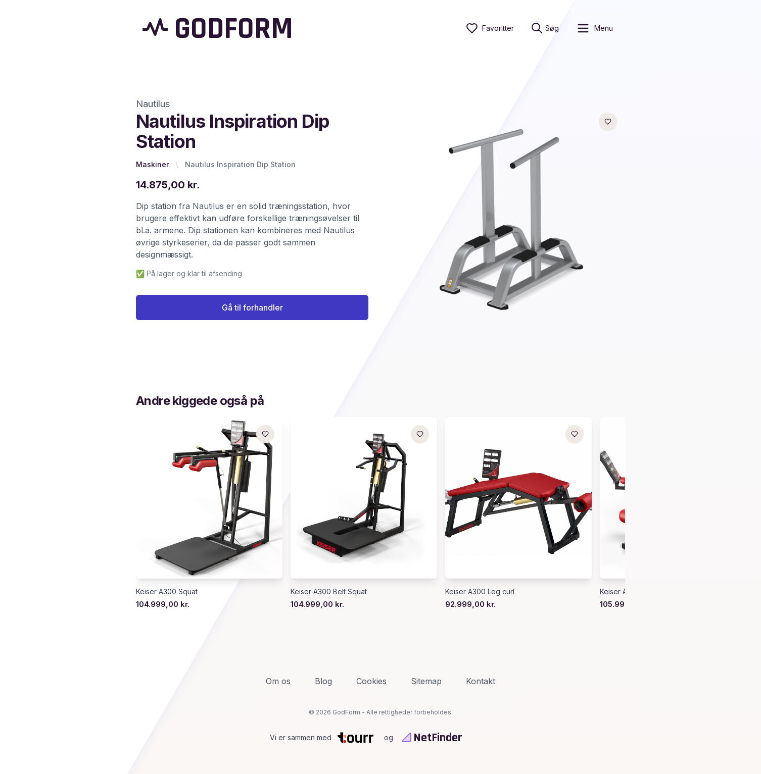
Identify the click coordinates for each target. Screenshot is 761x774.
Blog (323, 681)
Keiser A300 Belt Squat (329, 591)
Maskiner (152, 164)
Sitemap (426, 681)
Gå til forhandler (252, 307)
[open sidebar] (594, 28)
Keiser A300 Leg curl (479, 591)
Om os (278, 681)
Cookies (371, 681)
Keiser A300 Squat (167, 591)
